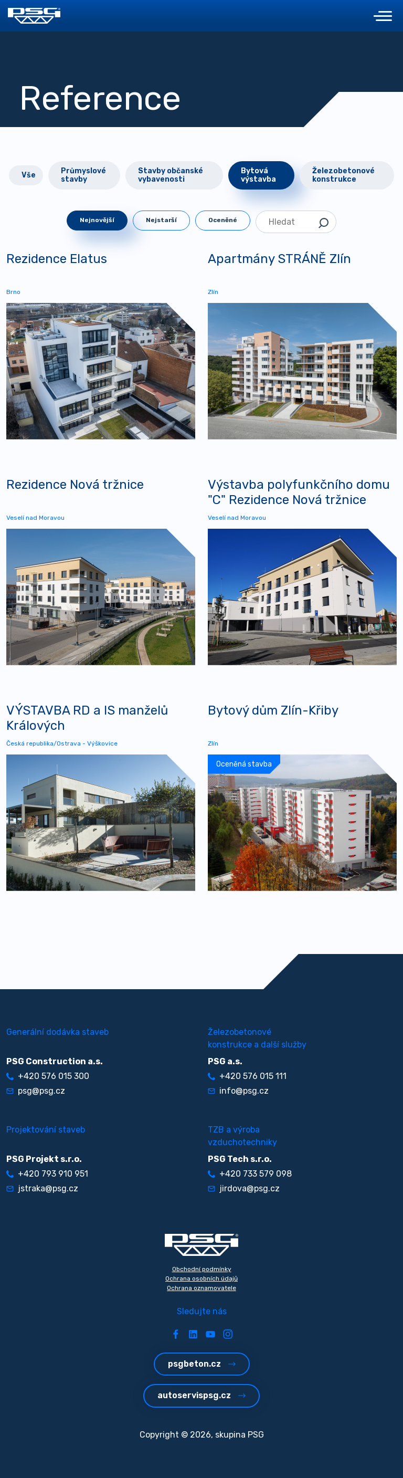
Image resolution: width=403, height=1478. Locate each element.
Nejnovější (97, 220)
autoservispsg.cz (201, 1395)
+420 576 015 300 (47, 1076)
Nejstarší (161, 220)
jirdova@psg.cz (244, 1188)
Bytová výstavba (258, 175)
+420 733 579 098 (250, 1174)
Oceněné (222, 220)
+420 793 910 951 (47, 1174)
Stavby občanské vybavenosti (170, 175)
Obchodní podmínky (201, 1269)
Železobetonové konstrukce (343, 175)
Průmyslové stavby (83, 175)
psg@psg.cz (35, 1091)
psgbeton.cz (202, 1364)
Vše (29, 175)
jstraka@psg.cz (42, 1188)
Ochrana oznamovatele (201, 1288)
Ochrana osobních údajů (201, 1278)
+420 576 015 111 (247, 1076)
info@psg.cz (238, 1091)
